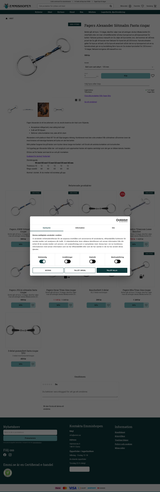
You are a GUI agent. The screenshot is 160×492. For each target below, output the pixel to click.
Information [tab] (80, 228)
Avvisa (48, 270)
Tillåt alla (112, 270)
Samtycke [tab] (47, 228)
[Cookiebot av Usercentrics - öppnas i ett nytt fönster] (118, 220)
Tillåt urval (80, 270)
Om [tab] (113, 228)
